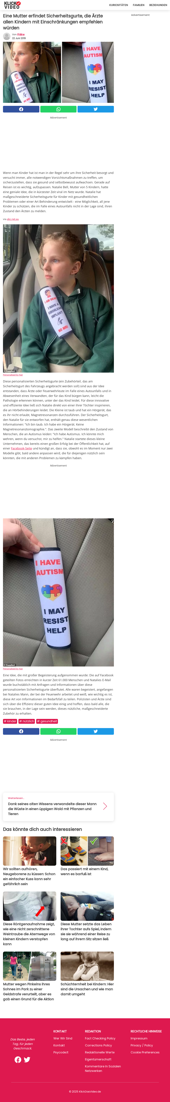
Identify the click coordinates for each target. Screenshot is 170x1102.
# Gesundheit (47, 721)
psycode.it (60, 1052)
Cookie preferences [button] (145, 1052)
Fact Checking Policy (100, 1038)
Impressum (139, 1038)
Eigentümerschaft (98, 1059)
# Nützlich (26, 721)
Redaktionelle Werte (100, 1052)
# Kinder (10, 721)
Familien (138, 5)
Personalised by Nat (13, 374)
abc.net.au (13, 219)
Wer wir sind (62, 1038)
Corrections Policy (98, 1045)
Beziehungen (158, 5)
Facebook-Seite (21, 448)
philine (21, 34)
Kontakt (59, 1045)
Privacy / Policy (142, 1045)
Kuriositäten (118, 5)
